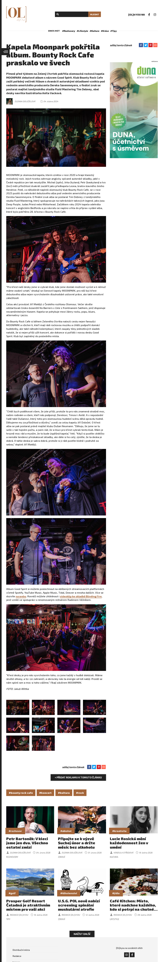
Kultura (114, 857)
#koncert (45, 792)
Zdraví (61, 857)
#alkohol (65, 830)
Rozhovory (12, 857)
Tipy (8, 919)
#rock (80, 792)
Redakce (17, 956)
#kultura (64, 792)
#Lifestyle (82, 31)
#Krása (105, 31)
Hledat (94, 14)
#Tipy (113, 31)
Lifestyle (114, 919)
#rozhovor (15, 830)
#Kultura (94, 31)
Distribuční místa (21, 950)
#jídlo (116, 893)
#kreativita (119, 830)
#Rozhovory (68, 31)
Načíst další (82, 933)
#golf (12, 893)
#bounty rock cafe (21, 792)
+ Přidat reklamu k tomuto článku (78, 777)
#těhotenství (68, 893)
